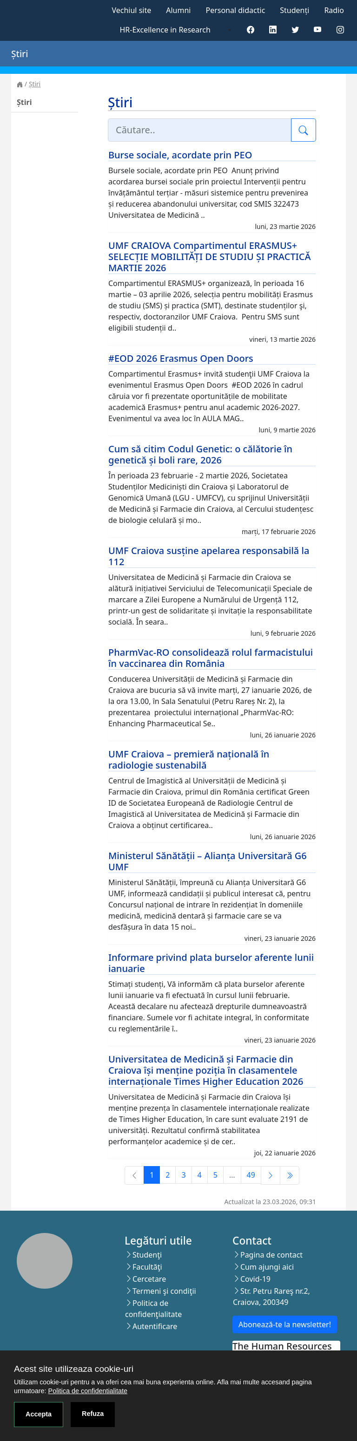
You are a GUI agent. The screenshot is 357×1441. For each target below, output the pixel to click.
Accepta (39, 1414)
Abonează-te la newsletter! (284, 1324)
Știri (34, 83)
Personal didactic (235, 10)
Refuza (93, 1413)
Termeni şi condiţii (164, 1291)
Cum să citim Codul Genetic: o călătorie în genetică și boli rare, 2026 (200, 454)
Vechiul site (131, 10)
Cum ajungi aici (267, 1267)
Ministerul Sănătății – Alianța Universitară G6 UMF (207, 861)
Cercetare (149, 1279)
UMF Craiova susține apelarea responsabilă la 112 (208, 556)
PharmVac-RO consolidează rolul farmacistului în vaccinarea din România (210, 658)
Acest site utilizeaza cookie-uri (73, 1368)
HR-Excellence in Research (165, 30)
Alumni (178, 10)
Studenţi (147, 1255)
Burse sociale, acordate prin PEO (180, 155)
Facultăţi (147, 1267)
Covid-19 (255, 1279)
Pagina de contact (271, 1255)
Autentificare (154, 1326)
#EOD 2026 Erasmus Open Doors (180, 358)
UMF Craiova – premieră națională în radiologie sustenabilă (188, 759)
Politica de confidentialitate (87, 1391)
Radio (334, 10)
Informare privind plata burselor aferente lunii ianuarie (211, 963)
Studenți (294, 10)
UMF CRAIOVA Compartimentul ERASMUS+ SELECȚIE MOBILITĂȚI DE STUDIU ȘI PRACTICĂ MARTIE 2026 (209, 256)
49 (251, 1175)
